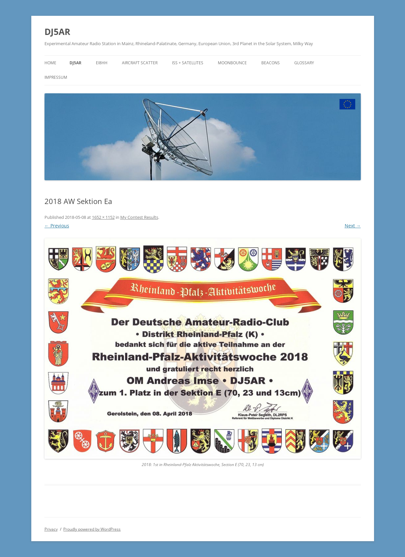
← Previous (56, 225)
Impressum (55, 77)
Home (50, 63)
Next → (353, 225)
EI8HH (101, 63)
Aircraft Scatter (140, 63)
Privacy (51, 529)
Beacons (270, 63)
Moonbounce (232, 63)
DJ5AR (57, 32)
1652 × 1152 (103, 217)
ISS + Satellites (187, 63)
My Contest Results (139, 217)
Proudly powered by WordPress (92, 529)
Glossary (304, 63)
